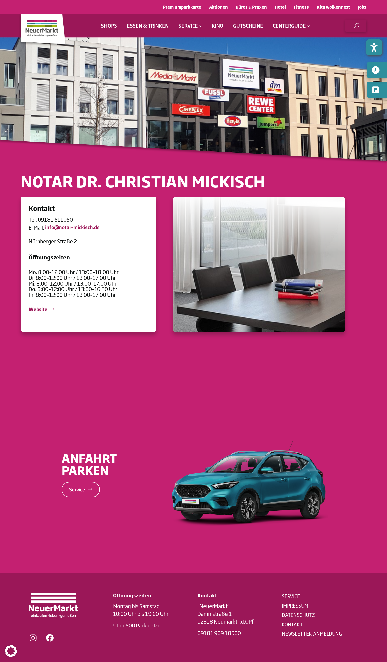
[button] (355, 26)
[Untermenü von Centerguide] (308, 25)
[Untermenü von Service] (200, 25)
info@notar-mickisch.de (72, 227)
